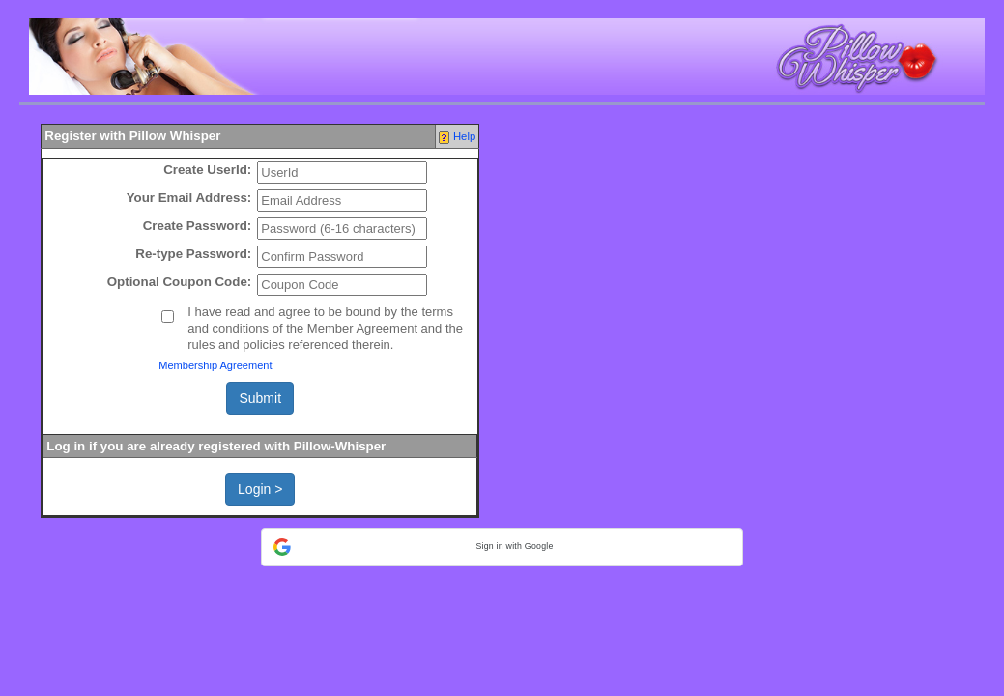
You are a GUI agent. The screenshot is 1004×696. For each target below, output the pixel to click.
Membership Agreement (215, 365)
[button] (502, 547)
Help (464, 136)
